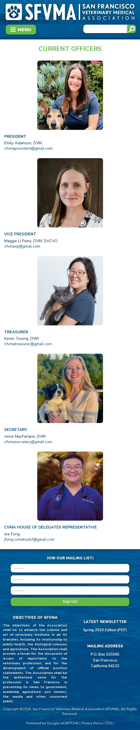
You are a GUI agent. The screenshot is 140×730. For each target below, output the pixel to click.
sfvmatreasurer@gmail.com (28, 344)
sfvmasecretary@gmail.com (28, 442)
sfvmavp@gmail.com (22, 246)
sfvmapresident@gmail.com (28, 148)
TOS (108, 723)
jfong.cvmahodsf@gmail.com (29, 539)
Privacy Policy (92, 723)
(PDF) (105, 630)
